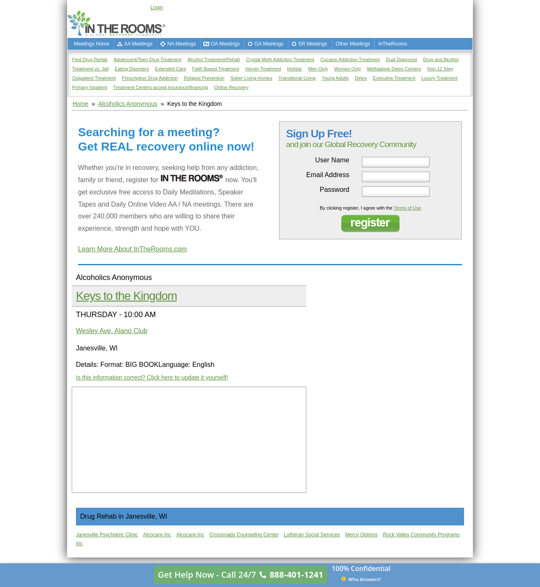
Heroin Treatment (263, 68)
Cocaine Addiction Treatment (350, 59)
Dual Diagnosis (401, 59)
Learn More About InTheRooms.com (132, 249)
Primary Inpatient (89, 87)
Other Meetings (353, 44)
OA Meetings (225, 44)
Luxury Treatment (439, 78)
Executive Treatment (394, 78)
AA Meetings (138, 44)
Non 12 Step (440, 68)
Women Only (347, 68)
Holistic (294, 68)
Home (80, 103)
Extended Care (170, 68)
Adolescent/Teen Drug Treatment (147, 59)
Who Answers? (361, 579)
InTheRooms (393, 44)
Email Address (327, 175)
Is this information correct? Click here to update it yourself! (152, 377)
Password (334, 189)
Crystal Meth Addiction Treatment (280, 59)
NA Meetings (181, 44)
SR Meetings (312, 44)
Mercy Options (361, 535)
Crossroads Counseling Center (243, 535)
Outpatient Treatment (94, 78)
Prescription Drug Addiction (150, 78)
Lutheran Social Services (312, 535)
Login (157, 8)
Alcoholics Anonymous (127, 103)
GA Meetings (269, 44)
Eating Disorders (132, 68)
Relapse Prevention (204, 78)
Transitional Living (297, 78)
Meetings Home (91, 44)
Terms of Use (407, 207)
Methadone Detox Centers (394, 68)
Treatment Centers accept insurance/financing (160, 87)
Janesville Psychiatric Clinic (107, 535)
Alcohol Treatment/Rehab (214, 59)
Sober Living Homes (251, 78)
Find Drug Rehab (90, 59)
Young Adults (335, 78)
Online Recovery (231, 87)
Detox (361, 78)
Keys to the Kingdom (126, 295)
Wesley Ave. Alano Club (111, 330)
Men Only (318, 68)
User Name (332, 160)
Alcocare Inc (157, 535)
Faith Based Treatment (215, 68)
